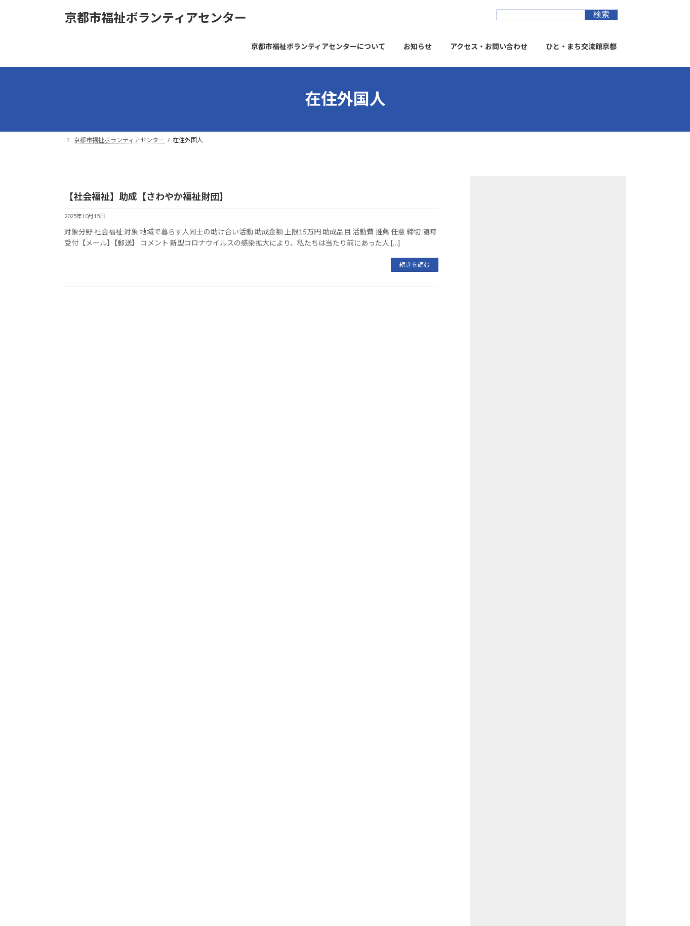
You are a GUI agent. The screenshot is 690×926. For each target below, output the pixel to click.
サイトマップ (270, 726)
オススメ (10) (503, 379)
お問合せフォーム (332, 726)
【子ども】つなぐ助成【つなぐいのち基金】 (546, 652)
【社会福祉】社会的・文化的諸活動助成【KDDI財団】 (539, 554)
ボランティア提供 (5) (515, 235)
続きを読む (414, 264)
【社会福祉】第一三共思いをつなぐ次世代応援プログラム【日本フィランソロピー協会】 (546, 452)
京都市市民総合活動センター (302, 803)
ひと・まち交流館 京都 (293, 785)
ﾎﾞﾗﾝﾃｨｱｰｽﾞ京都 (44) (514, 317)
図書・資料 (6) (504, 276)
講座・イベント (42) (514, 338)
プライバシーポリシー (104, 726)
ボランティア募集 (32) (517, 215)
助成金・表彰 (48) (510, 256)
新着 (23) (496, 358)
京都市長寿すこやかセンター (302, 820)
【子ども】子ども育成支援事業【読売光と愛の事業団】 (546, 503)
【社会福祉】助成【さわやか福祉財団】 (146, 196)
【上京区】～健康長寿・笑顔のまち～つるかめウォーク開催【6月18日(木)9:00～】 (546, 605)
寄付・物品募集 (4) (512, 297)
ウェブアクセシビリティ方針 (193, 726)
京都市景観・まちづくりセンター (308, 838)
